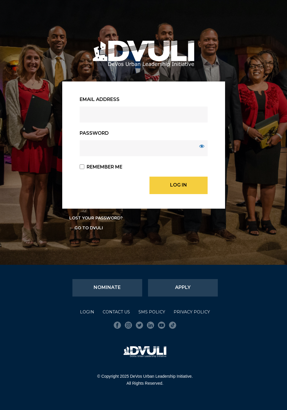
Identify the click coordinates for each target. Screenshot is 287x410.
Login (87, 312)
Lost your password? (96, 218)
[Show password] (202, 146)
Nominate (107, 287)
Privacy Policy (192, 312)
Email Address (100, 99)
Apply (182, 287)
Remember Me (104, 167)
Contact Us (116, 312)
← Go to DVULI (86, 227)
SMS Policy (151, 312)
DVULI (144, 54)
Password (94, 133)
